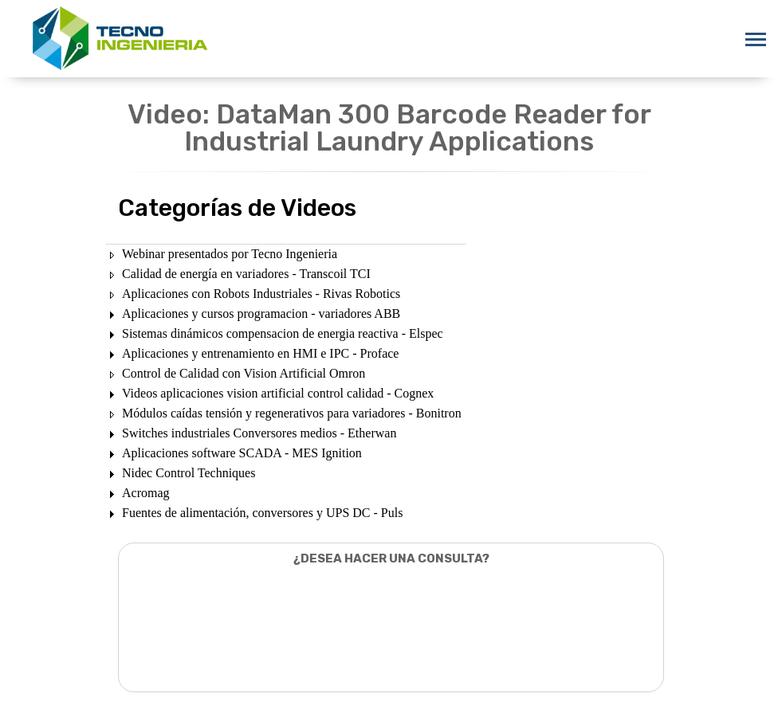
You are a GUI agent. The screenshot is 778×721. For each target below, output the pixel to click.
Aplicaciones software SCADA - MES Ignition (242, 453)
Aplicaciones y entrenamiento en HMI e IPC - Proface (260, 353)
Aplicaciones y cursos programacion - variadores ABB (261, 313)
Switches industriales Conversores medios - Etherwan (259, 433)
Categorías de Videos (237, 208)
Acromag (146, 493)
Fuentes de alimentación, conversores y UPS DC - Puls (262, 512)
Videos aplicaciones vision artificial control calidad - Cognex (278, 393)
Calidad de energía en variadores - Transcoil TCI (246, 273)
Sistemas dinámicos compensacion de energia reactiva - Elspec (282, 333)
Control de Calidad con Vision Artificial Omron (243, 373)
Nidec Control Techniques (188, 473)
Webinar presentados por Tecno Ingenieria (229, 254)
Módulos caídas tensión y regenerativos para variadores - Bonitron (292, 413)
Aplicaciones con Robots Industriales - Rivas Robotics (261, 293)
